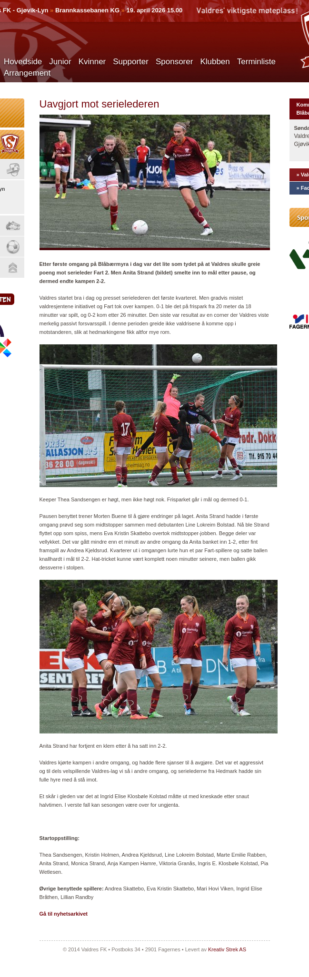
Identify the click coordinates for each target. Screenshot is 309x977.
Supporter (131, 61)
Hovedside (23, 61)
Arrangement (27, 73)
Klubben (214, 61)
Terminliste (256, 61)
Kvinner (92, 61)
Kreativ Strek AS (227, 949)
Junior (60, 61)
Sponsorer (174, 61)
